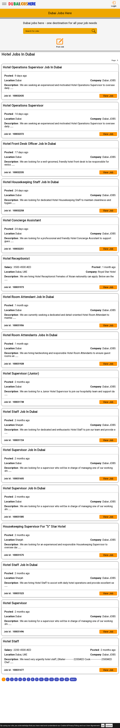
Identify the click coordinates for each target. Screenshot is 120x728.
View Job (108, 95)
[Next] (73, 680)
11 (46, 680)
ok (103, 725)
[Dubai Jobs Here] (22, 5)
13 (56, 680)
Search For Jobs (33, 31)
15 (67, 680)
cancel (109, 725)
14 (61, 680)
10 (41, 680)
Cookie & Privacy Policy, (70, 726)
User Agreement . (93, 726)
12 (51, 680)
